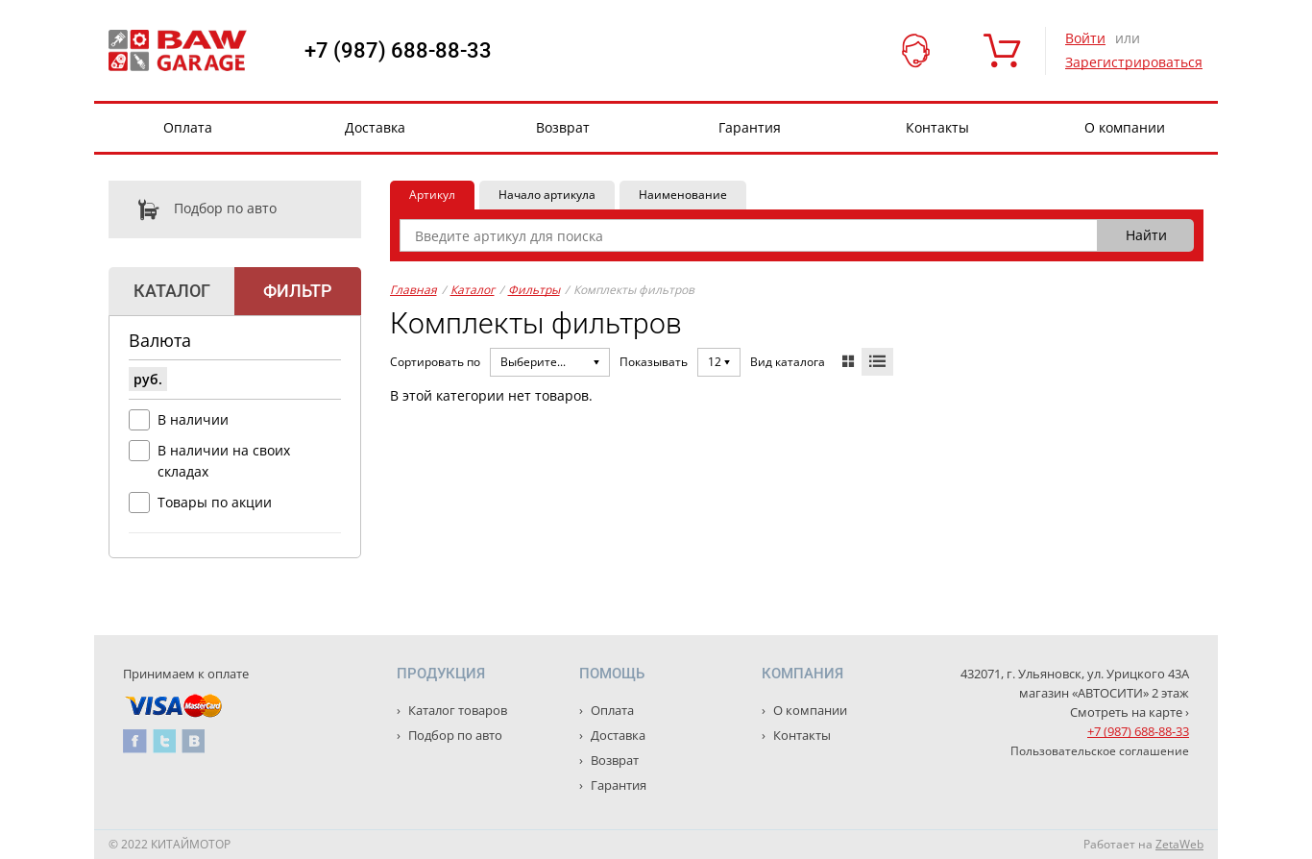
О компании (1124, 127)
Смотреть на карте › (1129, 712)
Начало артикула (546, 194)
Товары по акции (215, 502)
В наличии (193, 419)
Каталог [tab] (172, 291)
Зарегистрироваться (1134, 62)
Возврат (563, 127)
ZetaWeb (1179, 844)
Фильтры (534, 290)
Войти (1085, 38)
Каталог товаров (456, 710)
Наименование (683, 194)
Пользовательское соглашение (1099, 751)
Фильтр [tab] (297, 291)
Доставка (375, 127)
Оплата (187, 127)
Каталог (472, 290)
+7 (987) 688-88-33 (398, 51)
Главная (413, 290)
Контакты (937, 127)
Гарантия (749, 127)
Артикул (432, 194)
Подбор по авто (193, 209)
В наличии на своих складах (224, 460)
